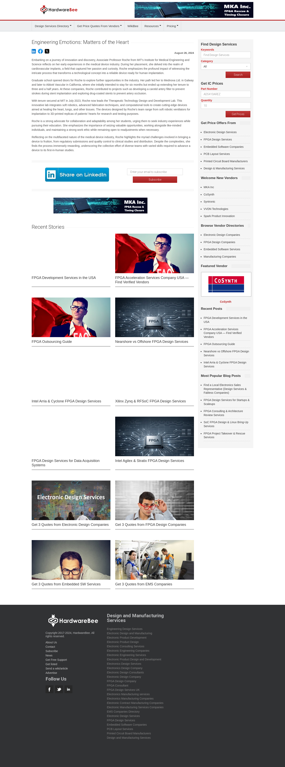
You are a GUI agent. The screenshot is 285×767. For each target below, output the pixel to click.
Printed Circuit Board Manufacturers (226, 160)
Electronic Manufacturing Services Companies (135, 704)
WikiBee (132, 25)
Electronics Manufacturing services (128, 691)
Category (207, 60)
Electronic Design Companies (222, 234)
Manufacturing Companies (220, 255)
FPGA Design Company (121, 678)
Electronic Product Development (126, 635)
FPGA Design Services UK (123, 687)
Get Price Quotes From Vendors (98, 25)
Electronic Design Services (220, 131)
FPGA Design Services (218, 138)
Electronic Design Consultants (125, 669)
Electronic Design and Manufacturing (129, 630)
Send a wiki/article (57, 665)
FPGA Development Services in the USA (64, 275)
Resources (151, 25)
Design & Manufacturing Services (224, 167)
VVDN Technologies (216, 208)
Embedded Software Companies (224, 146)
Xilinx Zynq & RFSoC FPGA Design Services (150, 399)
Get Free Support (56, 657)
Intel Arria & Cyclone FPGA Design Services (66, 399)
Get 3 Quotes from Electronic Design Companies (70, 522)
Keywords (207, 49)
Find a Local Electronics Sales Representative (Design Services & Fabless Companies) (225, 388)
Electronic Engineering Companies (128, 648)
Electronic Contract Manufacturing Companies (135, 700)
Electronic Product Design (123, 639)
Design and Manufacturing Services (129, 735)
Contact (50, 644)
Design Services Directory (52, 25)
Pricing (171, 25)
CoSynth (209, 193)
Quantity (206, 99)
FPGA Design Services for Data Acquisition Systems (66, 460)
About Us (51, 639)
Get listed (51, 661)
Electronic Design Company (124, 674)
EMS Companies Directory (123, 709)
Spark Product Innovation (219, 215)
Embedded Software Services (222, 248)
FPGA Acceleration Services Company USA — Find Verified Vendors (152, 277)
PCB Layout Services (217, 153)
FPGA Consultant (117, 683)
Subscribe (52, 648)
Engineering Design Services (124, 626)
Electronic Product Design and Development (134, 656)
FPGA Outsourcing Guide (52, 339)
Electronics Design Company (124, 665)
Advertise (51, 670)
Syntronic (209, 201)
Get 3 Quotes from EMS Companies (143, 582)
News (49, 652)
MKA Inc (209, 186)
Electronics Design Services (124, 661)
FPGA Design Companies (219, 241)
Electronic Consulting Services (125, 643)
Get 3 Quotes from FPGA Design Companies (150, 522)
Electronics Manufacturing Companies (130, 696)
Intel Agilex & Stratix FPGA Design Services (149, 458)
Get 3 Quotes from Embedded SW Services (66, 582)
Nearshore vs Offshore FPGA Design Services (151, 339)
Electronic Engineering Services (126, 652)
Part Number (209, 88)
